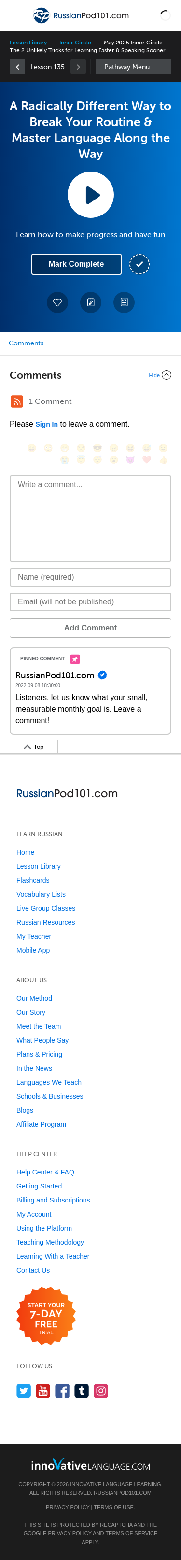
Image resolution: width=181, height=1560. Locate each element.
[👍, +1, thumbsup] (163, 460)
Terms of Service (131, 1533)
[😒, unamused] (81, 448)
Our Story (30, 1012)
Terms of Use (114, 1507)
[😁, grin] (64, 448)
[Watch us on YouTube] (43, 1390)
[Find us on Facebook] (62, 1390)
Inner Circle (75, 42)
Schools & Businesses (50, 1096)
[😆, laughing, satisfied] (130, 448)
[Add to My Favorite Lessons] (57, 302)
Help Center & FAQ (45, 1172)
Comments (26, 343)
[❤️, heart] (147, 460)
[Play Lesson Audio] (91, 195)
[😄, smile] (32, 448)
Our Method (34, 998)
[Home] (81, 22)
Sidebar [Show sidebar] (134, 66)
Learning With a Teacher (53, 1256)
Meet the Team (38, 1026)
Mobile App (33, 950)
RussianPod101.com (123, 1493)
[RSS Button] (17, 401)
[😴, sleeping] (97, 460)
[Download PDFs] (124, 302)
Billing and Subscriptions (53, 1200)
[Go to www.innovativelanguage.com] (90, 1463)
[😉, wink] (163, 448)
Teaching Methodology (50, 1242)
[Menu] (15, 15)
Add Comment (90, 628)
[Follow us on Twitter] (23, 1390)
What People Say (42, 1040)
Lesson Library (28, 42)
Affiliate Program (41, 1124)
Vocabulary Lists (41, 894)
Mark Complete (76, 264)
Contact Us (33, 1270)
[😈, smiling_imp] (130, 460)
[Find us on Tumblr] (81, 1390)
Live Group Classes (45, 908)
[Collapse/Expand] (90, 375)
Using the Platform (44, 1228)
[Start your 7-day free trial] (46, 1316)
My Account (33, 1214)
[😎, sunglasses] (97, 448)
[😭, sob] (64, 460)
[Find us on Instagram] (101, 1390)
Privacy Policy (67, 1507)
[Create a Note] (90, 302)
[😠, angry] (114, 448)
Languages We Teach (49, 1082)
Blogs (24, 1110)
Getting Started (39, 1186)
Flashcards (32, 880)
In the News (34, 1068)
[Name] (90, 577)
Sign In (46, 424)
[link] (17, 66)
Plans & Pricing (39, 1054)
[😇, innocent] (81, 460)
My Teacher (33, 936)
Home (25, 852)
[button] (165, 15)
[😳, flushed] (48, 448)
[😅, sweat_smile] (147, 448)
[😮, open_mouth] (114, 460)
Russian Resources (45, 922)
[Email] (90, 602)
